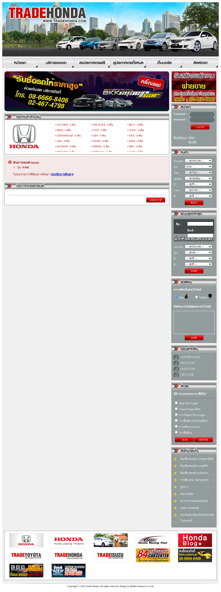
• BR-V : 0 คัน (135, 124)
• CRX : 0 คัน (134, 135)
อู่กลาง (184, 487)
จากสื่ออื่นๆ (183, 432)
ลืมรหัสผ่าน (180, 137)
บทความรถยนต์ (189, 508)
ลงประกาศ (155, 200)
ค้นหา (194, 202)
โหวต (184, 439)
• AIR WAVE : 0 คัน (102, 124)
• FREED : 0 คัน (100, 146)
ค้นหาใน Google (186, 403)
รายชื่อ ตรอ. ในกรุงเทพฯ (194, 480)
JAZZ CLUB (187, 368)
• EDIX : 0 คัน (135, 141)
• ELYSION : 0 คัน (65, 146)
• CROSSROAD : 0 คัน (68, 135)
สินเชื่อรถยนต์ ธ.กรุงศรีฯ (194, 465)
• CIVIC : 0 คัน (135, 130)
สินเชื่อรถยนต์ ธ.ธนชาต (194, 473)
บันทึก (194, 271)
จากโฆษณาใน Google (190, 415)
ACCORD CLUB (190, 357)
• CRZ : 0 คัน (62, 141)
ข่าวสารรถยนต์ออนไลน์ (194, 501)
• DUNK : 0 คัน (99, 141)
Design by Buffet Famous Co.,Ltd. (137, 586)
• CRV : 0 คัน (98, 135)
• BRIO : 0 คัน (63, 130)
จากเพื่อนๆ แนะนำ (187, 426)
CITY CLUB (187, 362)
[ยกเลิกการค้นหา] (62, 174)
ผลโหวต (203, 439)
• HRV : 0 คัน (134, 146)
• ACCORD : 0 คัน (65, 124)
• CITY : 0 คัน (99, 130)
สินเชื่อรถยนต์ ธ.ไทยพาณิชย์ (196, 458)
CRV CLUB (187, 374)
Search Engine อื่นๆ (187, 409)
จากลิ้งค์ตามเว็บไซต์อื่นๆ (191, 421)
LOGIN (200, 127)
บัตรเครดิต (186, 494)
